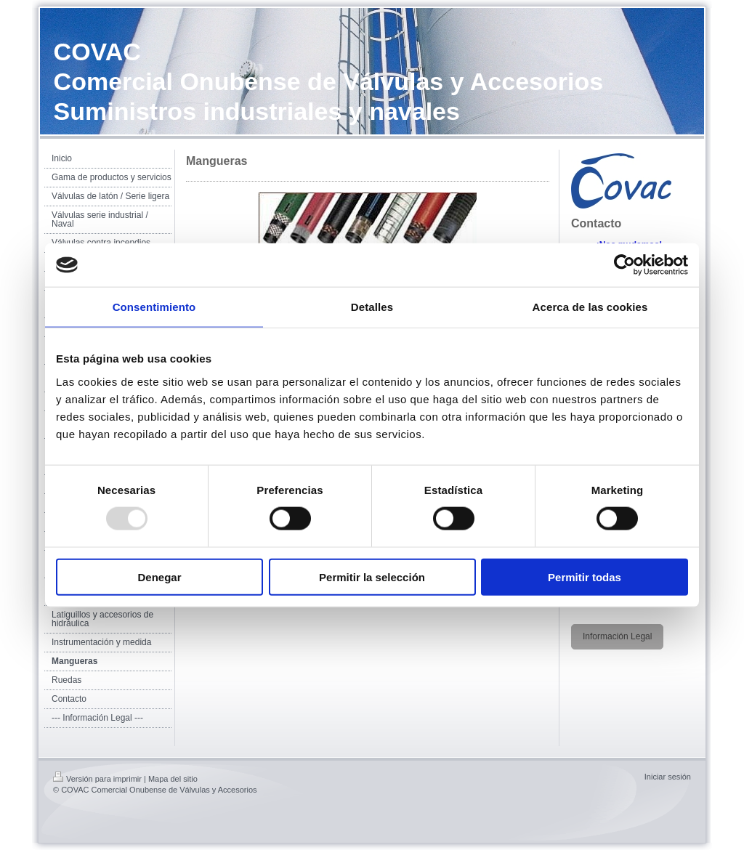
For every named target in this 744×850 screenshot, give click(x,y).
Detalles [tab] (372, 307)
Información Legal (617, 636)
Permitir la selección (372, 576)
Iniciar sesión (667, 776)
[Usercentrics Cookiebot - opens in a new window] (624, 265)
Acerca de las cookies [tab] (590, 307)
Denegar (159, 576)
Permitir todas (584, 576)
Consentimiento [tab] (154, 307)
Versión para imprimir (97, 778)
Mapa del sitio (173, 778)
